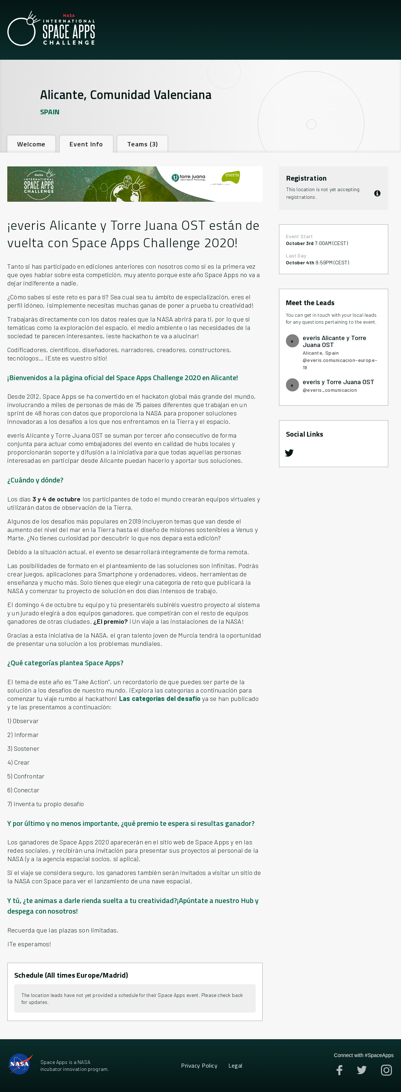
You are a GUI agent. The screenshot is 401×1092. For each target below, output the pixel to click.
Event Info (86, 144)
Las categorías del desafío (160, 698)
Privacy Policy (199, 1065)
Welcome (31, 144)
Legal (235, 1065)
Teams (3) (142, 144)
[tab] (31, 144)
